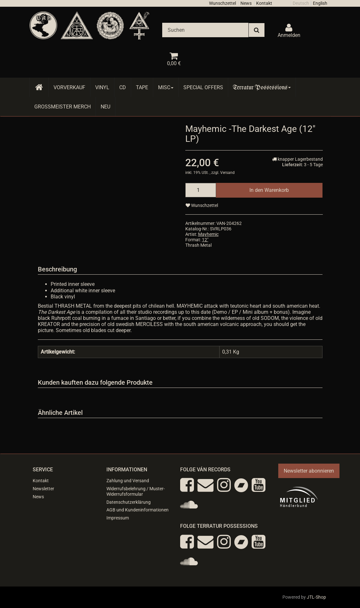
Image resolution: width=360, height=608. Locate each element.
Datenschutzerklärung (128, 502)
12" (205, 239)
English (320, 3)
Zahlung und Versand (127, 480)
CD (122, 87)
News (246, 3)
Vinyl (102, 87)
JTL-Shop (316, 597)
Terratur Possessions (262, 87)
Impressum (117, 517)
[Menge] (200, 190)
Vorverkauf (69, 87)
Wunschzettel (222, 3)
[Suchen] (205, 30)
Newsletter (43, 488)
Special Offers (203, 87)
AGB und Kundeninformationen (137, 509)
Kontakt (264, 3)
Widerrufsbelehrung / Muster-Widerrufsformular (135, 491)
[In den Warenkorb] (269, 190)
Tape (142, 87)
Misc (165, 87)
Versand (227, 172)
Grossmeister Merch (62, 107)
